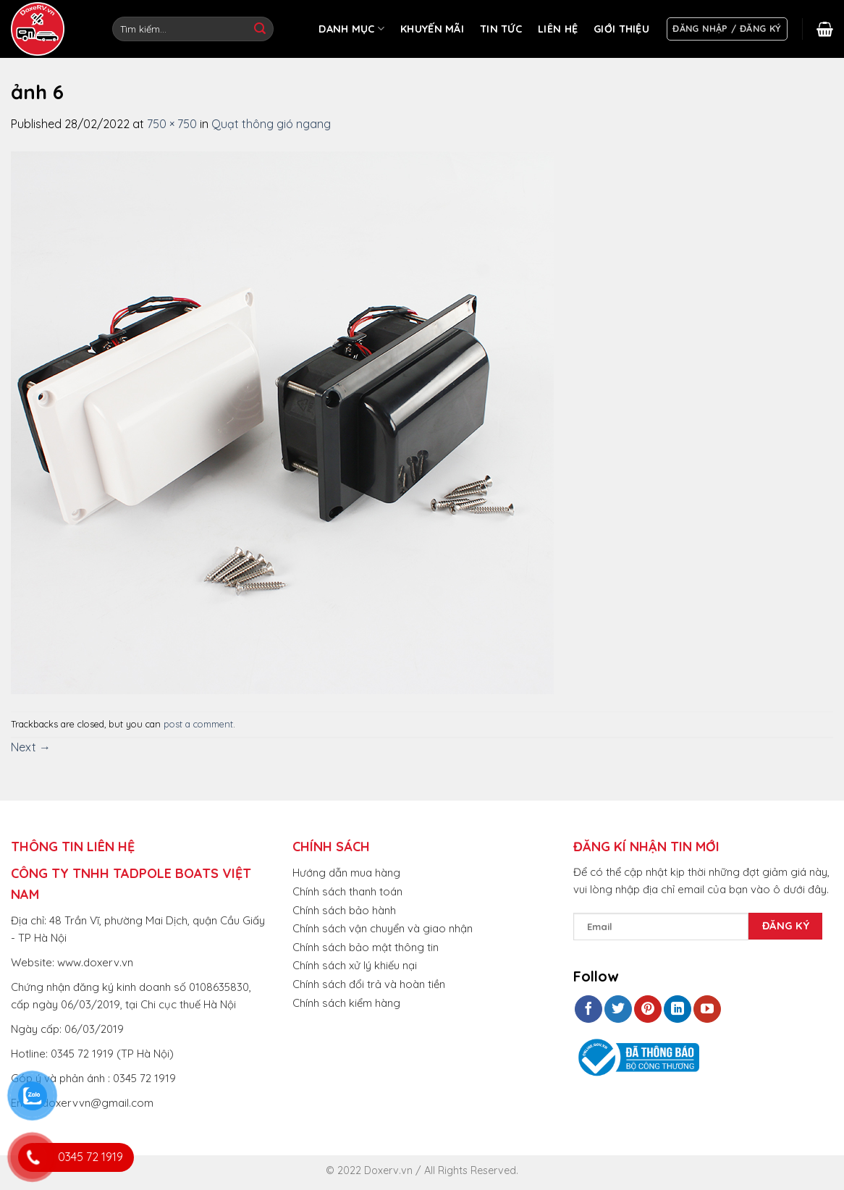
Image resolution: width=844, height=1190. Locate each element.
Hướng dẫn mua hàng (346, 872)
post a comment (198, 724)
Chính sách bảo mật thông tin (365, 947)
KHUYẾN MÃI (432, 28)
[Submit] (260, 29)
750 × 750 (172, 124)
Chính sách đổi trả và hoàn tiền (368, 984)
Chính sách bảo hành (344, 910)
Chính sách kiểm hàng (346, 1003)
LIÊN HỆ (558, 28)
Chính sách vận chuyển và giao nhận (382, 928)
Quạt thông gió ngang (271, 124)
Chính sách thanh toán (347, 891)
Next (31, 747)
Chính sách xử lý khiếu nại (354, 965)
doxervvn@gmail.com (97, 1103)
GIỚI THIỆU (621, 28)
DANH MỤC (351, 28)
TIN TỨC (501, 28)
